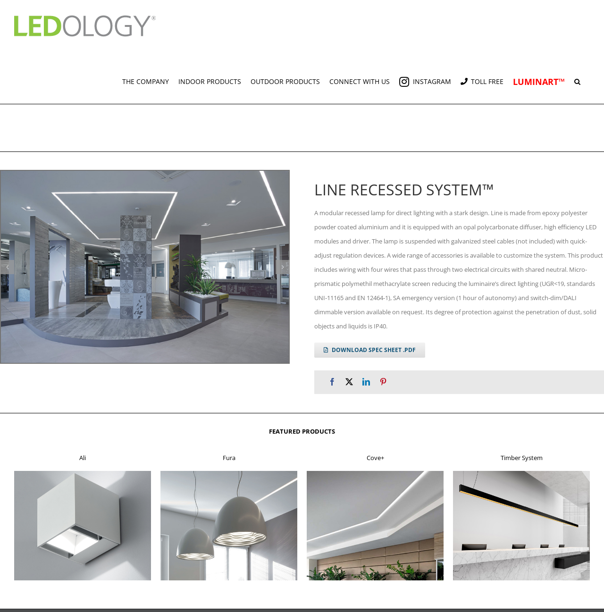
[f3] (375, 473)
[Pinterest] (383, 382)
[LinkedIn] (366, 382)
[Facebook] (332, 382)
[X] (349, 382)
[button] (577, 78)
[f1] (82, 473)
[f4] (521, 473)
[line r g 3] (145, 267)
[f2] (228, 473)
